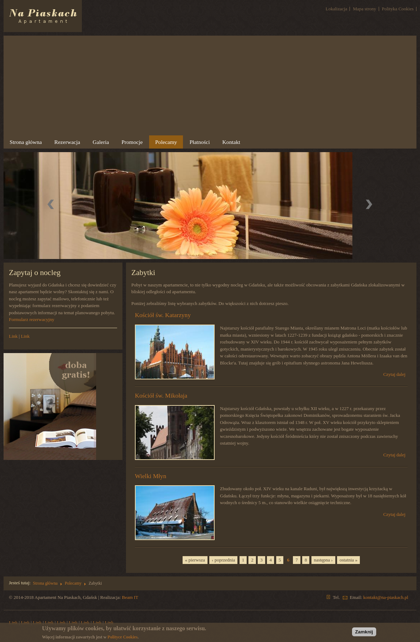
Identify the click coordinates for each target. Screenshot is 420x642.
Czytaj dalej (394, 374)
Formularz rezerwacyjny (31, 319)
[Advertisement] (210, 85)
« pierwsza (195, 560)
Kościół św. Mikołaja (161, 395)
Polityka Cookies (398, 8)
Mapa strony (364, 8)
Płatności (198, 143)
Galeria (99, 143)
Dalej (369, 205)
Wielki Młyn (150, 475)
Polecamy (165, 143)
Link (13, 336)
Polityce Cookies (122, 637)
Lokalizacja (336, 8)
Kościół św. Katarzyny (163, 315)
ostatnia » (348, 560)
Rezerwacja (67, 142)
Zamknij (364, 632)
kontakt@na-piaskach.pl (385, 597)
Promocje (132, 142)
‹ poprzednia (223, 560)
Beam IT (130, 597)
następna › (323, 560)
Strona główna (26, 142)
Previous (51, 205)
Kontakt (231, 142)
